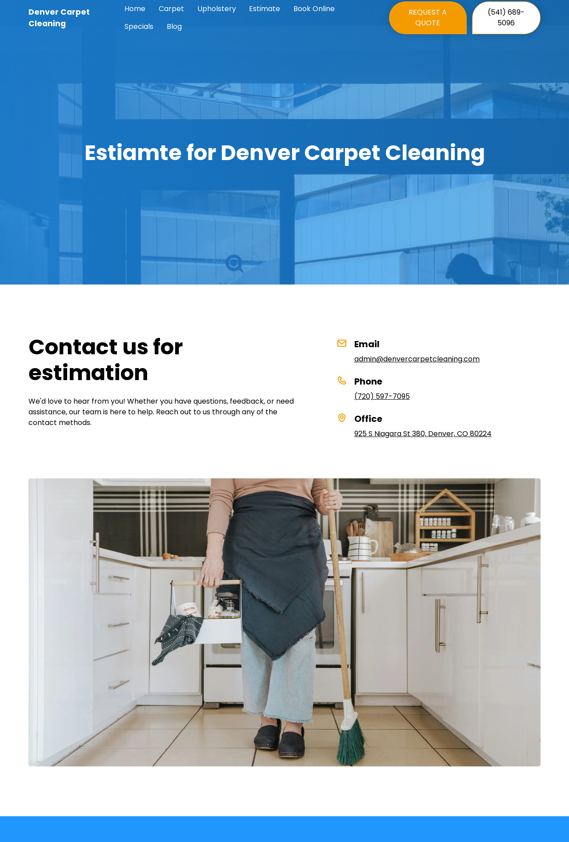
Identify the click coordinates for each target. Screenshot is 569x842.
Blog (174, 26)
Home (134, 9)
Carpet (171, 9)
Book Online (314, 9)
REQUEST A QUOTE (428, 17)
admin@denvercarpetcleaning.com (417, 359)
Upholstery (216, 9)
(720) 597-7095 (382, 396)
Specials (138, 26)
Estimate (264, 9)
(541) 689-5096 (506, 17)
